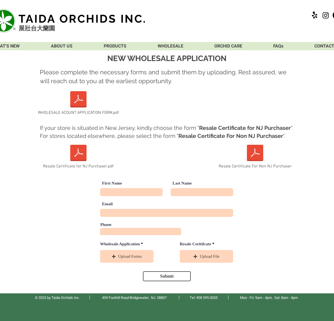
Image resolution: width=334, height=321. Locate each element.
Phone (105, 225)
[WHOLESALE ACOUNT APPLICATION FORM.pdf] (78, 102)
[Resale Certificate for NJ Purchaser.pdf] (78, 156)
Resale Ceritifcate (195, 244)
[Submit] (167, 276)
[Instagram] (326, 15)
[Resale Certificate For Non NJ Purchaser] (255, 156)
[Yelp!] (314, 15)
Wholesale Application (120, 244)
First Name (112, 183)
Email (107, 204)
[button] (126, 256)
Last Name (182, 183)
